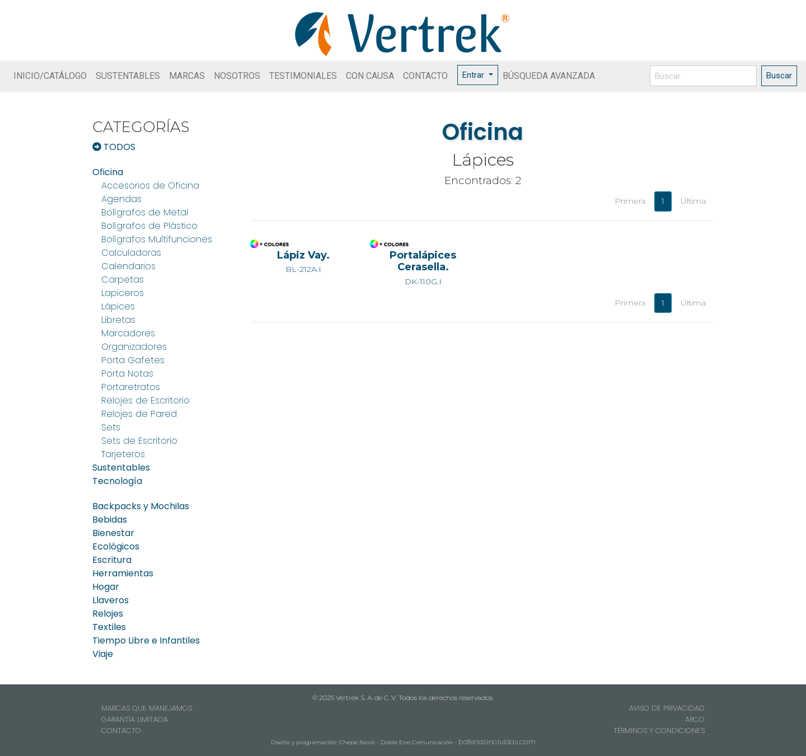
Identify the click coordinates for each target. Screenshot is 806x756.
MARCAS (187, 76)
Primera (630, 201)
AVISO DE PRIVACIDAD (667, 708)
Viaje (102, 653)
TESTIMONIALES (303, 76)
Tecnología (117, 481)
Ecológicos (115, 546)
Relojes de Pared (139, 413)
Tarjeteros (123, 454)
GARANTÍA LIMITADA (134, 719)
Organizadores (134, 346)
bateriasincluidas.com (497, 741)
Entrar (474, 75)
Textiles (109, 627)
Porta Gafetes (133, 360)
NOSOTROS (237, 76)
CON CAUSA (370, 76)
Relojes (107, 613)
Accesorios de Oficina (150, 185)
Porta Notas (127, 373)
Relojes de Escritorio (145, 400)
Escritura (112, 559)
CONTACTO (425, 76)
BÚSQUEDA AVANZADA (549, 76)
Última (693, 201)
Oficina (107, 172)
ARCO (695, 719)
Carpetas (122, 279)
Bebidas (109, 519)
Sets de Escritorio (139, 440)
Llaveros (110, 600)
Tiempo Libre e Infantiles (146, 640)
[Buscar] (703, 75)
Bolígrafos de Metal (144, 212)
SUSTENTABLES (128, 76)
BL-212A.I (303, 261)
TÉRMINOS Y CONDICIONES (659, 730)
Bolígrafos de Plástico (149, 225)
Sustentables (121, 467)
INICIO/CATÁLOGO (50, 76)
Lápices (118, 306)
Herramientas (122, 573)
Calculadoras (131, 252)
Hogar (105, 586)
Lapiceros (122, 293)
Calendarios (128, 266)
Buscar (779, 76)
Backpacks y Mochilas (140, 506)
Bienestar (113, 533)
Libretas (118, 319)
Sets (110, 427)
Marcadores (128, 333)
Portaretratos (130, 387)
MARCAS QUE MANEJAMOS (146, 708)
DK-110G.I (423, 267)
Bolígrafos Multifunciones (156, 239)
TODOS (113, 146)
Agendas (121, 198)
